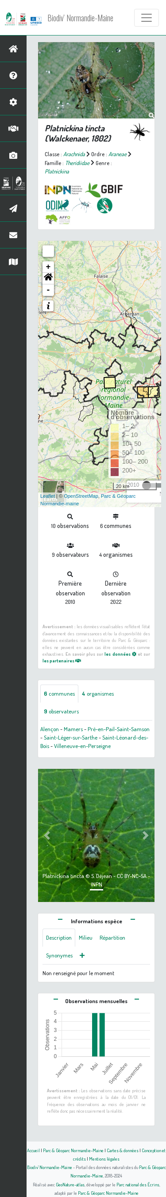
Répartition (112, 937)
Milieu (86, 937)
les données (120, 654)
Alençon (49, 728)
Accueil (33, 1150)
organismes (98, 693)
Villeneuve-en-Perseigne (82, 745)
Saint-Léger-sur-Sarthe (70, 737)
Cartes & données (123, 1150)
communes (59, 693)
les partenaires (61, 660)
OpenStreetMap (81, 496)
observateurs (61, 711)
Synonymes (59, 955)
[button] (48, 278)
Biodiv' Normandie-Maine (80, 18)
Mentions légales (104, 1159)
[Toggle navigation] (146, 18)
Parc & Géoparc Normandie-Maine (73, 1150)
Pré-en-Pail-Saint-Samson (119, 728)
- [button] (48, 290)
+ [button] (48, 267)
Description (59, 937)
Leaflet (47, 496)
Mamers (73, 728)
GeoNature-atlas (70, 1184)
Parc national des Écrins (137, 1184)
